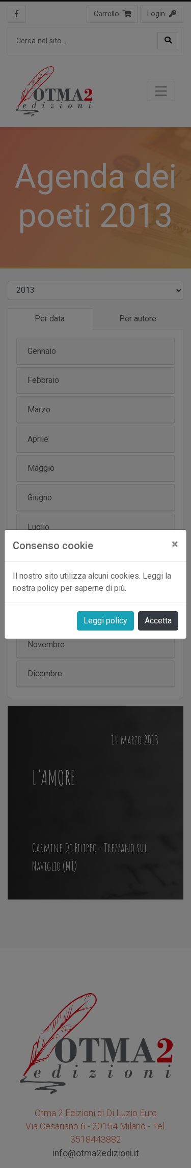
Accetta (158, 620)
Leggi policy (105, 620)
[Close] (174, 544)
